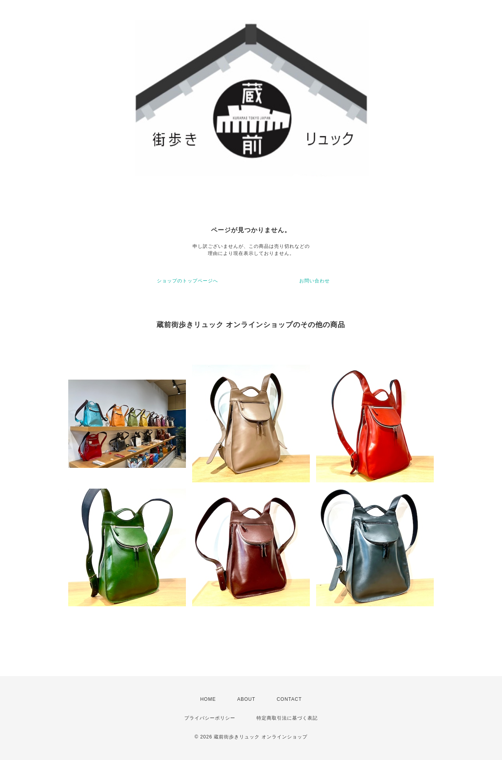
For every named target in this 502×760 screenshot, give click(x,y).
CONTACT (289, 699)
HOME (208, 699)
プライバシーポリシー (209, 718)
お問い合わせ (314, 281)
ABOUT (246, 699)
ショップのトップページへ (187, 281)
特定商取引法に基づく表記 (287, 718)
